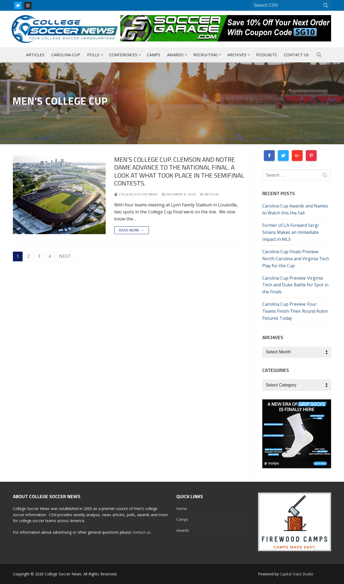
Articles (209, 194)
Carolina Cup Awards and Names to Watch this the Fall (295, 209)
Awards (182, 530)
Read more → (131, 230)
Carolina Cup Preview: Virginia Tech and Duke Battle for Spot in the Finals (295, 285)
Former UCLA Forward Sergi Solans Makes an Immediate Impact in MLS (290, 232)
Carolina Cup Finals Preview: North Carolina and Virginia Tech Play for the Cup (295, 259)
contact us (141, 532)
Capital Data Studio (296, 573)
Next (65, 256)
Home (181, 508)
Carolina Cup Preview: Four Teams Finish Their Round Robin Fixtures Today (295, 311)
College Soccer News (136, 194)
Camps (182, 519)
